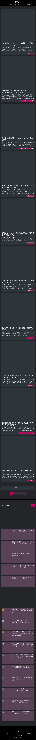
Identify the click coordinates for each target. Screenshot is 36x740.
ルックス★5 (30, 148)
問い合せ (9, 733)
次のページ (18, 487)
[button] (33, 505)
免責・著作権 (26, 733)
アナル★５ (23, 148)
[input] (18, 505)
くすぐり (31, 53)
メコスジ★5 (30, 101)
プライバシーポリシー (18, 735)
